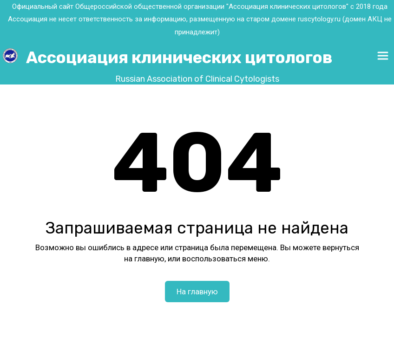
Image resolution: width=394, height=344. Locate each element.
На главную (197, 291)
